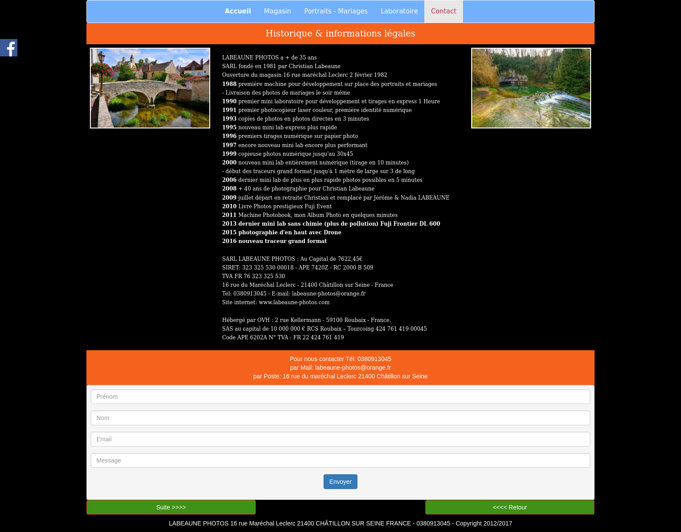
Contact (443, 11)
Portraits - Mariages (335, 11)
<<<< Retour (510, 507)
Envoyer (340, 481)
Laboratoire (399, 11)
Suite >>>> (171, 507)
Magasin (277, 11)
